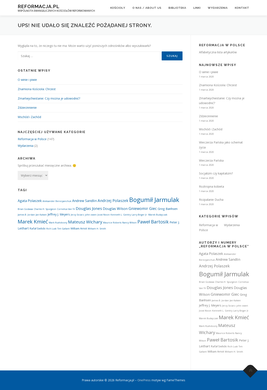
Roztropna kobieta (211, 186)
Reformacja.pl (38, 6)
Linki (197, 7)
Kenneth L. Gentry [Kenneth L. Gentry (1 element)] (121, 214)
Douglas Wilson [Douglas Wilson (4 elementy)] (115, 208)
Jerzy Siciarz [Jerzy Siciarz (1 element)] (77, 214)
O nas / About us (146, 7)
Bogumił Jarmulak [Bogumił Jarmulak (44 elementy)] (154, 200)
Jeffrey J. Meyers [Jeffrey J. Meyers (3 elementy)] (59, 214)
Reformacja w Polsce (32, 139)
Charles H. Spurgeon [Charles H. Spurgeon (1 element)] (45, 209)
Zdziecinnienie (27, 108)
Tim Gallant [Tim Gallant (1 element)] (63, 228)
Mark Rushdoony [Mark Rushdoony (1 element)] (58, 222)
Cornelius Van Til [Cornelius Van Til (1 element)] (66, 209)
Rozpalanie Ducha (211, 200)
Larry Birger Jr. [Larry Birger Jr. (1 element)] (139, 214)
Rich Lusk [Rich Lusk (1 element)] (51, 228)
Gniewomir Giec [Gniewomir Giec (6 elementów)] (142, 208)
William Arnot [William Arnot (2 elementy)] (79, 228)
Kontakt (242, 7)
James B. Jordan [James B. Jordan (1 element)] (26, 214)
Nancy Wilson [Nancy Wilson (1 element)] (129, 222)
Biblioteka (177, 7)
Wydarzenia (218, 7)
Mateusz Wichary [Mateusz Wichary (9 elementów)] (85, 222)
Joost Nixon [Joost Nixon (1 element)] (103, 214)
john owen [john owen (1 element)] (91, 214)
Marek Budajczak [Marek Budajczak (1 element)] (157, 214)
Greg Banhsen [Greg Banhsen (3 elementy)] (168, 209)
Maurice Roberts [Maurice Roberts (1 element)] (112, 222)
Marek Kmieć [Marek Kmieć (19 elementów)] (33, 221)
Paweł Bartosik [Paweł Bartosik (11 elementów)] (153, 222)
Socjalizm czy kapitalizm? (216, 173)
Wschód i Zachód (29, 117)
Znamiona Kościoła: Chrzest (37, 89)
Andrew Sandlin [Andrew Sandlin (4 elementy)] (84, 200)
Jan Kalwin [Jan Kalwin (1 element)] (41, 214)
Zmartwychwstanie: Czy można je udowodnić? (49, 98)
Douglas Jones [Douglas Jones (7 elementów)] (89, 208)
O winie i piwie (27, 80)
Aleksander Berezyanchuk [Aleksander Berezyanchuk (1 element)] (57, 201)
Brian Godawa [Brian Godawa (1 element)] (25, 209)
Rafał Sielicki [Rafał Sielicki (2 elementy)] (37, 228)
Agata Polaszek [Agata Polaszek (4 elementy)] (30, 200)
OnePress (144, 380)
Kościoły (117, 7)
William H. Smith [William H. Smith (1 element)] (97, 228)
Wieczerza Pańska (211, 160)
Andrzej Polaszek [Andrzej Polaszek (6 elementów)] (113, 200)
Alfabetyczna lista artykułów (218, 52)
